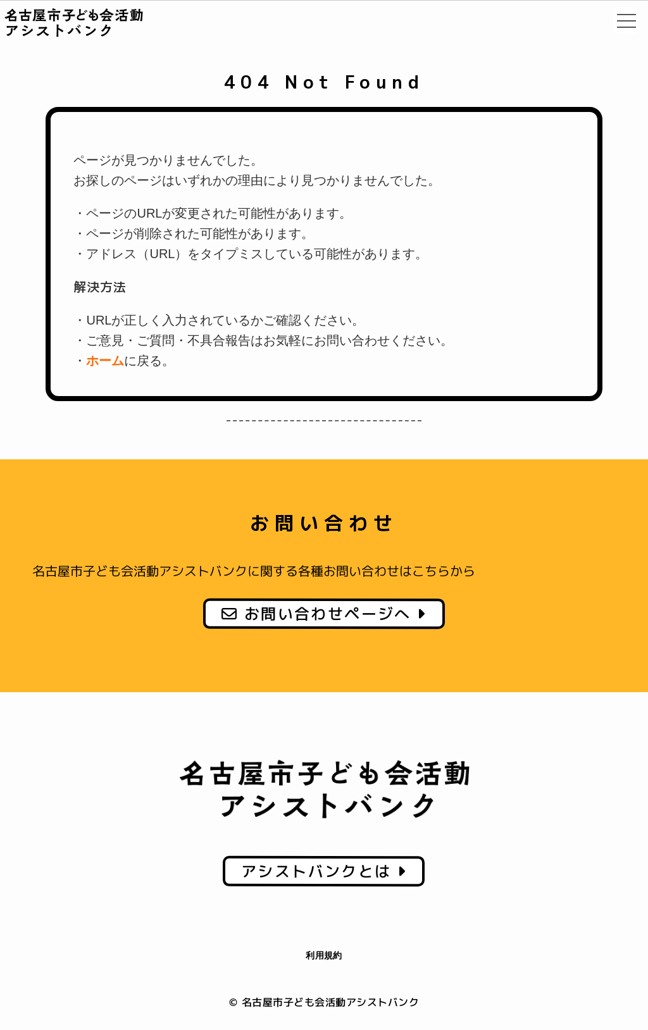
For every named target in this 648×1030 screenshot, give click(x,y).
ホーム (105, 361)
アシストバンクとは (323, 870)
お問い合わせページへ (324, 613)
